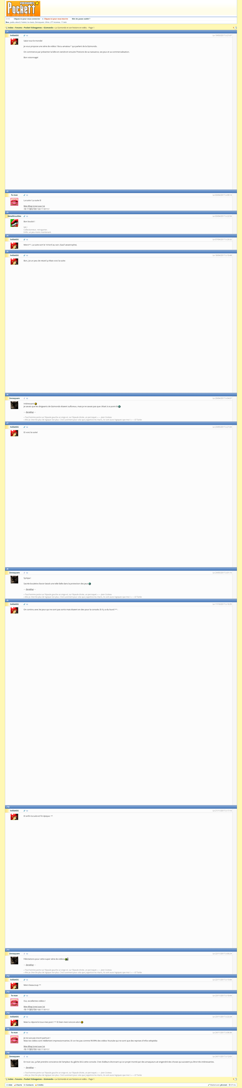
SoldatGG (14, 35)
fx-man (14, 195)
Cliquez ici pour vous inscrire (56, 19)
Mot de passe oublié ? (81, 19)
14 (8, 1013)
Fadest (24, 22)
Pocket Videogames (33, 1079)
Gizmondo (48, 1079)
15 (8, 1029)
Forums (18, 1079)
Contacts (29, 1085)
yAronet (223, 1085)
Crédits (40, 1085)
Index (10, 1079)
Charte (19, 1085)
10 (8, 807)
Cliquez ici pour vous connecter (27, 19)
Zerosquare (39, 22)
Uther (47, 22)
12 (8, 976)
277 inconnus (55, 22)
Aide (10, 1085)
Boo (7, 22)
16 (8, 1052)
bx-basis (30, 22)
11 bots (64, 22)
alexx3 (17, 22)
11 (8, 950)
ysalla (12, 22)
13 (8, 992)
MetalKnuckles (14, 216)
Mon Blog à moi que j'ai (34, 206)
